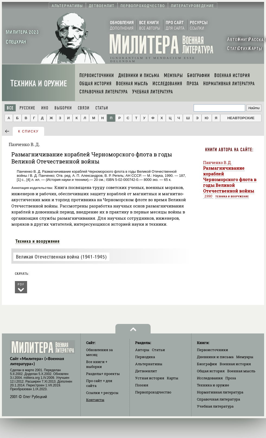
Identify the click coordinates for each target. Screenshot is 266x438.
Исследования (210, 378)
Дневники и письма (215, 356)
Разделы (103, 373)
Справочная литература (218, 399)
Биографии (207, 363)
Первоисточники (212, 349)
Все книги (96, 364)
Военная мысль (241, 370)
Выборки (63, 108)
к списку (28, 131)
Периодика (145, 356)
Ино (44, 108)
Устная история (149, 378)
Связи (83, 108)
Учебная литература (215, 406)
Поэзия (141, 385)
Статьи (101, 108)
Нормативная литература (220, 392)
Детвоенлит (146, 370)
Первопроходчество (153, 392)
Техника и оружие (38, 83)
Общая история (211, 370)
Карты (172, 378)
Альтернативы (148, 363)
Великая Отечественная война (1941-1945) (61, 257)
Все (10, 108)
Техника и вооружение (37, 241)
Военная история (235, 363)
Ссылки (102, 392)
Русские (27, 108)
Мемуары (244, 356)
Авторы (142, 349)
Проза (230, 378)
